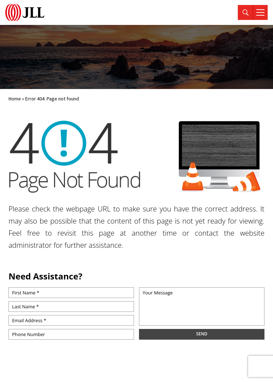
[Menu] (260, 12)
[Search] (245, 12)
